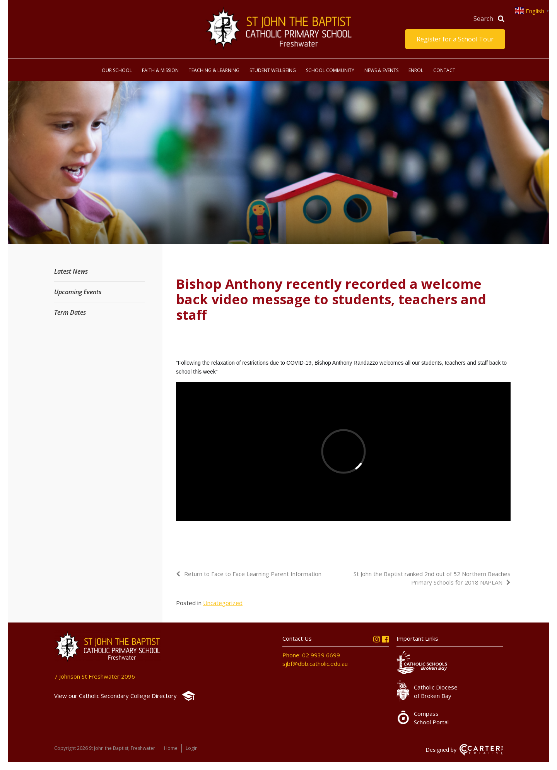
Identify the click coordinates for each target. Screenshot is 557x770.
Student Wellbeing (272, 70)
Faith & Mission (160, 70)
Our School (117, 70)
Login (192, 748)
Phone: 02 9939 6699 (311, 655)
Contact (444, 70)
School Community (330, 70)
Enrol (415, 70)
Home (171, 748)
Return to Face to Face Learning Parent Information (252, 574)
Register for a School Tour (455, 39)
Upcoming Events (77, 292)
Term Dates (70, 312)
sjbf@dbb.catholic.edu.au (315, 663)
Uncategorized (223, 603)
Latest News (71, 271)
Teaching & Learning (214, 70)
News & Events (381, 70)
